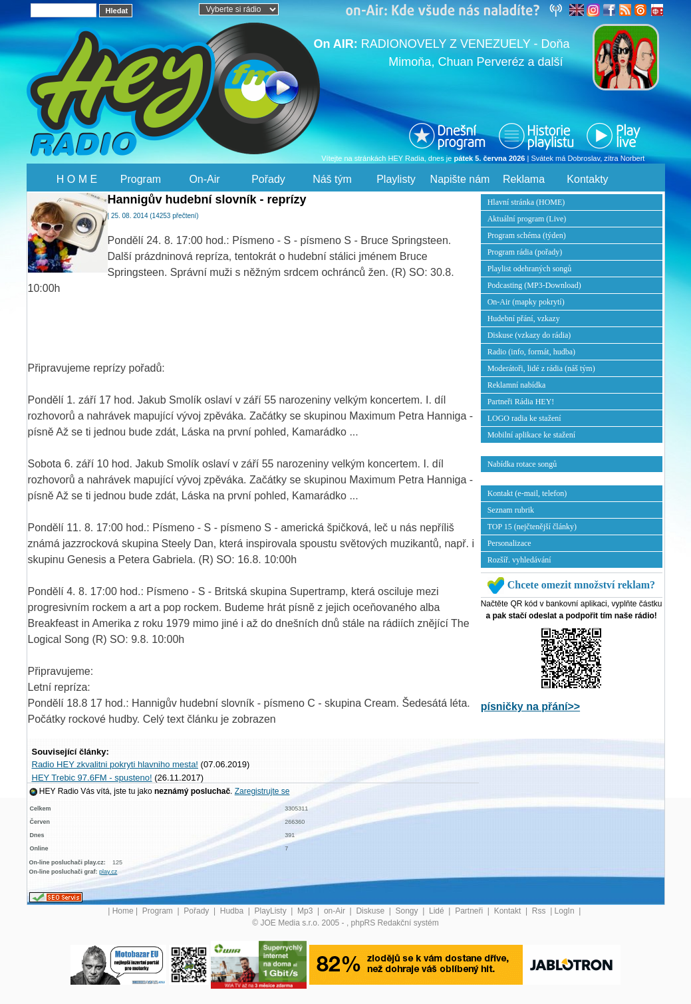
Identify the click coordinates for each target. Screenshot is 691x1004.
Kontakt (508, 911)
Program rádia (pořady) (525, 252)
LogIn (566, 911)
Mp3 (306, 911)
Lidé (437, 911)
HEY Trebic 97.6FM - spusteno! (92, 778)
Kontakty (587, 179)
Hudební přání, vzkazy (523, 318)
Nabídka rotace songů (522, 464)
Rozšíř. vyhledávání (519, 560)
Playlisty (396, 179)
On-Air (204, 179)
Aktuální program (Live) (527, 218)
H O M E (77, 179)
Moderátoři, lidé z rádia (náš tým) (541, 368)
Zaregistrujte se (262, 791)
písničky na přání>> (530, 706)
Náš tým (332, 179)
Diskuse (371, 911)
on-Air (335, 911)
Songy (408, 911)
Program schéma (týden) (526, 235)
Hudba (233, 911)
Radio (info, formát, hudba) (531, 351)
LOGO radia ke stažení (524, 418)
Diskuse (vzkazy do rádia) (529, 335)
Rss (540, 911)
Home (123, 911)
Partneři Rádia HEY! (521, 401)
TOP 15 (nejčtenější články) (532, 526)
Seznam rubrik (510, 510)
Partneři (470, 911)
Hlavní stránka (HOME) (526, 202)
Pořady (268, 179)
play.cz (108, 871)
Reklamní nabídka (516, 385)
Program (140, 179)
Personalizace (509, 543)
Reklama (524, 179)
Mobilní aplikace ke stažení (531, 434)
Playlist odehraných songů (529, 268)
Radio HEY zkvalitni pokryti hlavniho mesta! (115, 764)
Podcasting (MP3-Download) (534, 285)
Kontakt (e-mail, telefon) (527, 493)
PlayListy (272, 911)
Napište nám (460, 179)
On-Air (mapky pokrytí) (526, 302)
